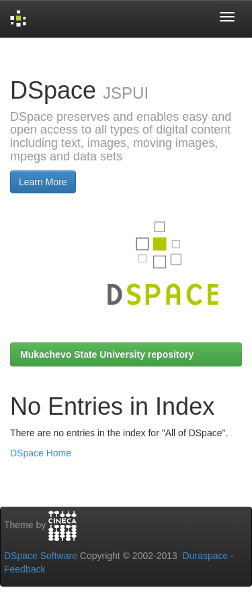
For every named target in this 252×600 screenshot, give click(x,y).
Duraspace (205, 555)
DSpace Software (40, 555)
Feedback (24, 569)
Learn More (43, 182)
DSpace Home (40, 453)
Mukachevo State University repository (107, 354)
